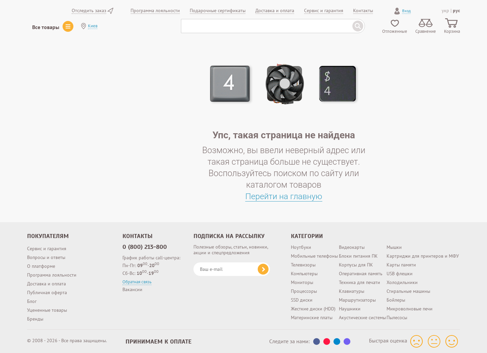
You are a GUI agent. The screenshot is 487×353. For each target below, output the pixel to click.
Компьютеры (304, 273)
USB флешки (400, 273)
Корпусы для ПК (356, 265)
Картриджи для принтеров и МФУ (423, 256)
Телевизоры (303, 265)
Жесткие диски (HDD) (313, 309)
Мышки (394, 247)
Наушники (350, 309)
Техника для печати (359, 282)
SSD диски (301, 300)
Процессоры (304, 291)
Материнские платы (311, 317)
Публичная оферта (47, 292)
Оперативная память (360, 273)
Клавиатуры (351, 291)
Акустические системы (362, 317)
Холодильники (402, 282)
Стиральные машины (408, 291)
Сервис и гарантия (46, 248)
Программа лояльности (51, 275)
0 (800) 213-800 (144, 247)
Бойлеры (396, 300)
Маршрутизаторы (357, 300)
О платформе (41, 266)
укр (445, 10)
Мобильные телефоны (314, 256)
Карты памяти (401, 265)
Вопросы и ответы (46, 257)
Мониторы (302, 282)
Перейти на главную (284, 196)
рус (456, 10)
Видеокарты (352, 247)
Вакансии (132, 289)
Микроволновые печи (410, 309)
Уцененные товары (47, 310)
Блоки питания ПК (358, 256)
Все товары (45, 27)
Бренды (35, 319)
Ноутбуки (301, 247)
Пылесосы (397, 317)
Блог (32, 301)
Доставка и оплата (46, 284)
